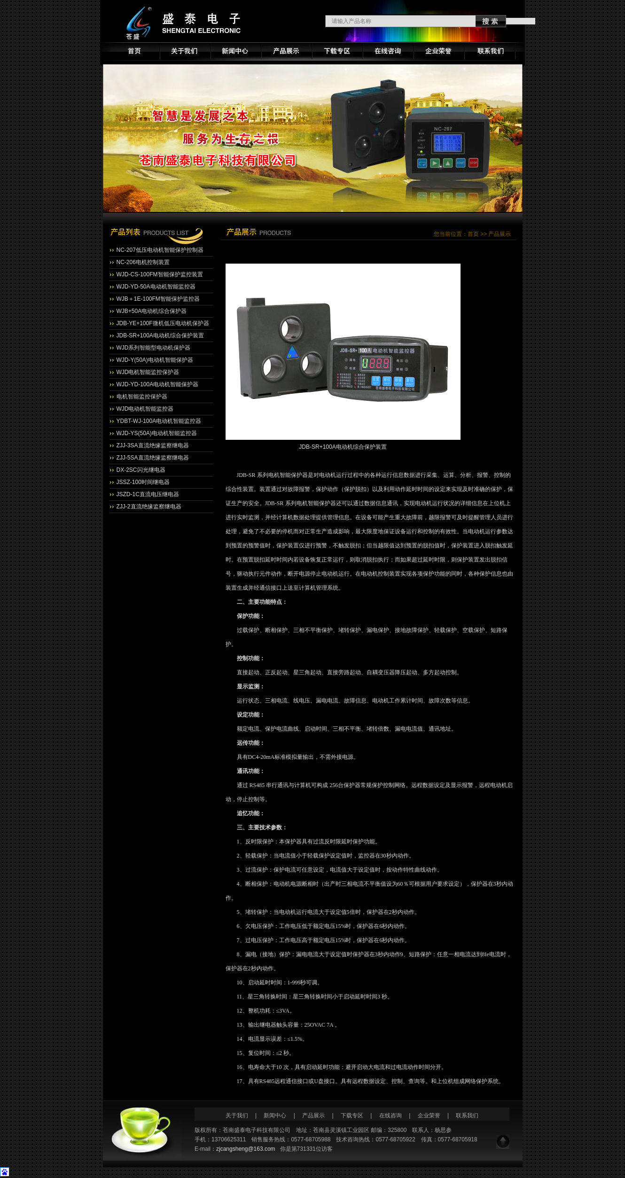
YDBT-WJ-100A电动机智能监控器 (159, 421)
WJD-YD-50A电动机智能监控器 (156, 286)
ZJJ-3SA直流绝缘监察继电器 (153, 445)
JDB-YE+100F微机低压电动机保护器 (163, 323)
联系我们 (467, 1115)
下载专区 (352, 1115)
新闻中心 (276, 1115)
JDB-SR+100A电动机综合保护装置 (160, 335)
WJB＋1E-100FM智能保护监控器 (158, 299)
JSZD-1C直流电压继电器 (148, 494)
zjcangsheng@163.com (245, 1149)
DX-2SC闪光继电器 (141, 470)
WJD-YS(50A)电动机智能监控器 (157, 433)
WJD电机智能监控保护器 (148, 372)
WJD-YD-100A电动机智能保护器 (158, 384)
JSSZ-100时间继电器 (143, 482)
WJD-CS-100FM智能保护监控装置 (160, 274)
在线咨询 (390, 1115)
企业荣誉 (429, 1115)
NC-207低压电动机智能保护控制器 (160, 250)
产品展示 (313, 1115)
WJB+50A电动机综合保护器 (152, 311)
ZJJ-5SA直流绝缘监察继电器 (153, 457)
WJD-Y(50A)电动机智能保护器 (155, 360)
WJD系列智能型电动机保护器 (154, 347)
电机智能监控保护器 (142, 396)
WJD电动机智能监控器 (145, 409)
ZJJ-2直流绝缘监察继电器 (149, 506)
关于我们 (237, 1115)
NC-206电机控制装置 (143, 262)
